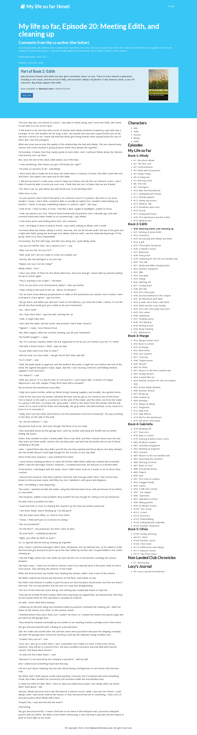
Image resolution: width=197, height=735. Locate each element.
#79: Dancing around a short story (151, 438)
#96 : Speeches (141, 495)
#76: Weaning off (142, 428)
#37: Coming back (143, 285)
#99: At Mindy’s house (145, 505)
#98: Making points (143, 502)
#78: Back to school (144, 435)
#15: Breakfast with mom (147, 207)
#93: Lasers (140, 485)
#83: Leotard (140, 452)
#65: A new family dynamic (147, 387)
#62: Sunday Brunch (144, 373)
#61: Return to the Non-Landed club (152, 370)
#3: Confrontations (143, 167)
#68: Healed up (141, 397)
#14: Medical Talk (143, 203)
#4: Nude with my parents (147, 170)
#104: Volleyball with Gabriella (149, 522)
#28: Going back (142, 255)
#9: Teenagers (141, 187)
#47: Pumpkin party (144, 318)
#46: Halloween (142, 315)
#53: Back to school (144, 343)
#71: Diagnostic (142, 407)
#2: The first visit (142, 163)
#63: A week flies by (144, 377)
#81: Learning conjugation (147, 445)
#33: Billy (138, 272)
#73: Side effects (142, 413)
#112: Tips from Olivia (145, 553)
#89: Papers (140, 472)
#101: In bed (140, 512)
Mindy (137, 138)
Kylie (136, 131)
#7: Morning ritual (143, 180)
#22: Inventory (141, 235)
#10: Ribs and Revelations (147, 190)
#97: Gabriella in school (145, 499)
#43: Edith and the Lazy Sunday (150, 305)
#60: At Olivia (140, 367)
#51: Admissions (142, 332)
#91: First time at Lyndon (147, 478)
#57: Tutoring (141, 357)
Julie (136, 128)
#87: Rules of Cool (143, 465)
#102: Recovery (142, 515)
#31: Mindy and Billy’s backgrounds (151, 265)
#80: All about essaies (145, 442)
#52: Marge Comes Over (146, 340)
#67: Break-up (141, 393)
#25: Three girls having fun (147, 245)
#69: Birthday (141, 400)
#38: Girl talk (140, 288)
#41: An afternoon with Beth (148, 298)
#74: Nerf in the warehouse (148, 417)
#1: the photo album (144, 160)
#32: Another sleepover (146, 268)
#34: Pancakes (141, 275)
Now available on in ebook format (45, 88)
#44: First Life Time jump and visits (152, 308)
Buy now (27, 95)
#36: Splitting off (142, 282)
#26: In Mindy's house (145, 248)
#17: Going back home (145, 213)
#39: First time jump (144, 292)
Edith (136, 141)
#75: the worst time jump (147, 420)
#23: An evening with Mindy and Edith (153, 238)
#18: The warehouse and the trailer (152, 217)
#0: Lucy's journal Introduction (149, 571)
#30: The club (141, 262)
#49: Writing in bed (143, 325)
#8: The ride (140, 183)
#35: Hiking (139, 278)
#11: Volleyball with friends (147, 193)
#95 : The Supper (142, 492)
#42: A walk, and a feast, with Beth (151, 302)
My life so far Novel (45, 6)
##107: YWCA (141, 537)
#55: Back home (142, 350)
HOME (171, 6)
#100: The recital (142, 508)
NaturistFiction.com (102, 727)
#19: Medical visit (143, 220)
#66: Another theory (144, 390)
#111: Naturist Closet (145, 550)
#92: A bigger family (144, 482)
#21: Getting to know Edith (147, 232)
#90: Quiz (139, 475)
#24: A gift (139, 242)
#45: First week (142, 312)
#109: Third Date (142, 543)
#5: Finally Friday (142, 173)
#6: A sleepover (142, 177)
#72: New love (141, 410)
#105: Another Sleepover (147, 525)
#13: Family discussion (145, 200)
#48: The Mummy (143, 322)
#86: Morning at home (145, 462)
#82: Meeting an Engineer (147, 448)
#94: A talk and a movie (146, 488)
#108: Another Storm (144, 540)
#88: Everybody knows (145, 468)
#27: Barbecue (141, 252)
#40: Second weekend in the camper (152, 295)
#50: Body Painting (143, 328)
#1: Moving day (141, 562)
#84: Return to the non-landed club (152, 455)
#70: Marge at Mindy (144, 403)
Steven (137, 134)
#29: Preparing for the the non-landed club (156, 258)
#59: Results (140, 363)
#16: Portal (139, 210)
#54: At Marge (141, 347)
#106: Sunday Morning (145, 533)
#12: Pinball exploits (144, 197)
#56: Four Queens (143, 353)
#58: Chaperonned (143, 360)
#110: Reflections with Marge (149, 547)
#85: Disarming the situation (148, 458)
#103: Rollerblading (144, 519)
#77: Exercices (141, 432)
